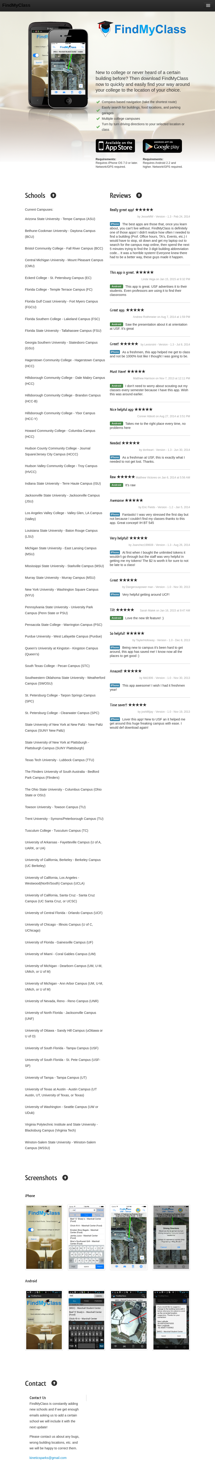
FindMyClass (16, 5)
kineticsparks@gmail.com (48, 1458)
